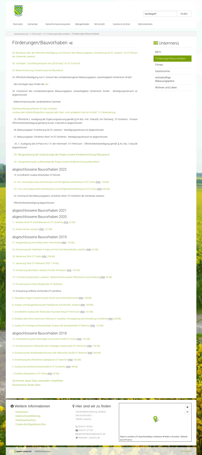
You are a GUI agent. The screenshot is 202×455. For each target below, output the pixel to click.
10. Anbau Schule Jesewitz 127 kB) (32, 229)
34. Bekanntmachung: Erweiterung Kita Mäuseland (37, 70)
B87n (158, 52)
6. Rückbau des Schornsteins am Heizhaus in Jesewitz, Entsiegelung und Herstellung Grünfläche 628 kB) (66, 318)
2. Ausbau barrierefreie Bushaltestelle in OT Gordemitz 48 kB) (45, 366)
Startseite (18, 24)
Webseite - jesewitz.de (89, 437)
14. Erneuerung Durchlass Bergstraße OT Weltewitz (37, 284)
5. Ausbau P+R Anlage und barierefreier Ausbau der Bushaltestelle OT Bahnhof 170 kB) (57, 325)
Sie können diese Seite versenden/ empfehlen (37, 380)
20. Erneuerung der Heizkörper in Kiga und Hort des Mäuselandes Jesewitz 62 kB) (55, 249)
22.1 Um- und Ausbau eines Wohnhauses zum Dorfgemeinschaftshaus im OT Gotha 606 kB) (62, 189)
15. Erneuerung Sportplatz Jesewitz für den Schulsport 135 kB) (46, 270)
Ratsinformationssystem (58, 24)
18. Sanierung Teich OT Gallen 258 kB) (33, 256)
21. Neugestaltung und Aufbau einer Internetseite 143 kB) (43, 242)
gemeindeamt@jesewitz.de (92, 434)
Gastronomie (162, 71)
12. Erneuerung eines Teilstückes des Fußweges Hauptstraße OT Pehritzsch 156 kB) (56, 346)
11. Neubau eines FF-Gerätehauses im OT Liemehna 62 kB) (43, 222)
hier (46, 84)
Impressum (21, 411)
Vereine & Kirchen (121, 24)
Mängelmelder (82, 24)
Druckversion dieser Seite (26, 384)
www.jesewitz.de (21, 34)
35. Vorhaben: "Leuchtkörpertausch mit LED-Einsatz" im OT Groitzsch (46, 63)
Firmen (159, 64)
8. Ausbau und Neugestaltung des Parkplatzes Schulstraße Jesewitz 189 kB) (53, 305)
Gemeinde (33, 24)
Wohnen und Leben (166, 87)
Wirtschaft (99, 24)
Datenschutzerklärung (27, 415)
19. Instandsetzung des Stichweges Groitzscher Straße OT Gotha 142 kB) (51, 339)
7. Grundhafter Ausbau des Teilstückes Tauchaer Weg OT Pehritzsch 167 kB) (52, 311)
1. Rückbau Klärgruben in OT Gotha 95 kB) (35, 373)
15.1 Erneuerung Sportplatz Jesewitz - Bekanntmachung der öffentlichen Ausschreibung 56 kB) (62, 277)
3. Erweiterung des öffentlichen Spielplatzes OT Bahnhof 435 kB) (46, 359)
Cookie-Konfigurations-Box (30, 424)
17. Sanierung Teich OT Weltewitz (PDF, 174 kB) (35, 263)
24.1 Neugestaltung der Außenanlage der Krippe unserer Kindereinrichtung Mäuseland (56, 161)
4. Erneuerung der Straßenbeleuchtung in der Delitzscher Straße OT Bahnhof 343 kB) (56, 353)
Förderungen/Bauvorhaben (56, 34)
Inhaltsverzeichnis (25, 420)
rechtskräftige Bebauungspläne (164, 79)
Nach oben (186, 451)
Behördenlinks (145, 24)
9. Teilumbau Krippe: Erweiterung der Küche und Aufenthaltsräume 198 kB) (52, 298)
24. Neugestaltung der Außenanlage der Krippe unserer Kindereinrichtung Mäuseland (61, 154)
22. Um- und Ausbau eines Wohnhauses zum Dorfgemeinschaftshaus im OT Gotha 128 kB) (61, 182)
